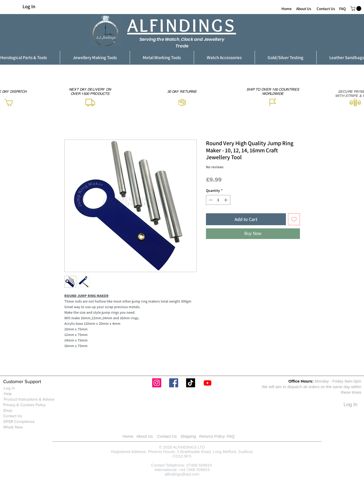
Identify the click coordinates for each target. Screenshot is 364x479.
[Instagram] (156, 382)
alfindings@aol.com (182, 474)
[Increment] (226, 200)
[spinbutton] (218, 200)
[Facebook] (173, 382)
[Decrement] (210, 200)
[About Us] (304, 8)
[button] (356, 8)
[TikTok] (190, 382)
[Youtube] (207, 382)
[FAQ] (342, 8)
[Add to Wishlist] (294, 219)
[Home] (287, 8)
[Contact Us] (325, 8)
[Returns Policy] (218, 436)
